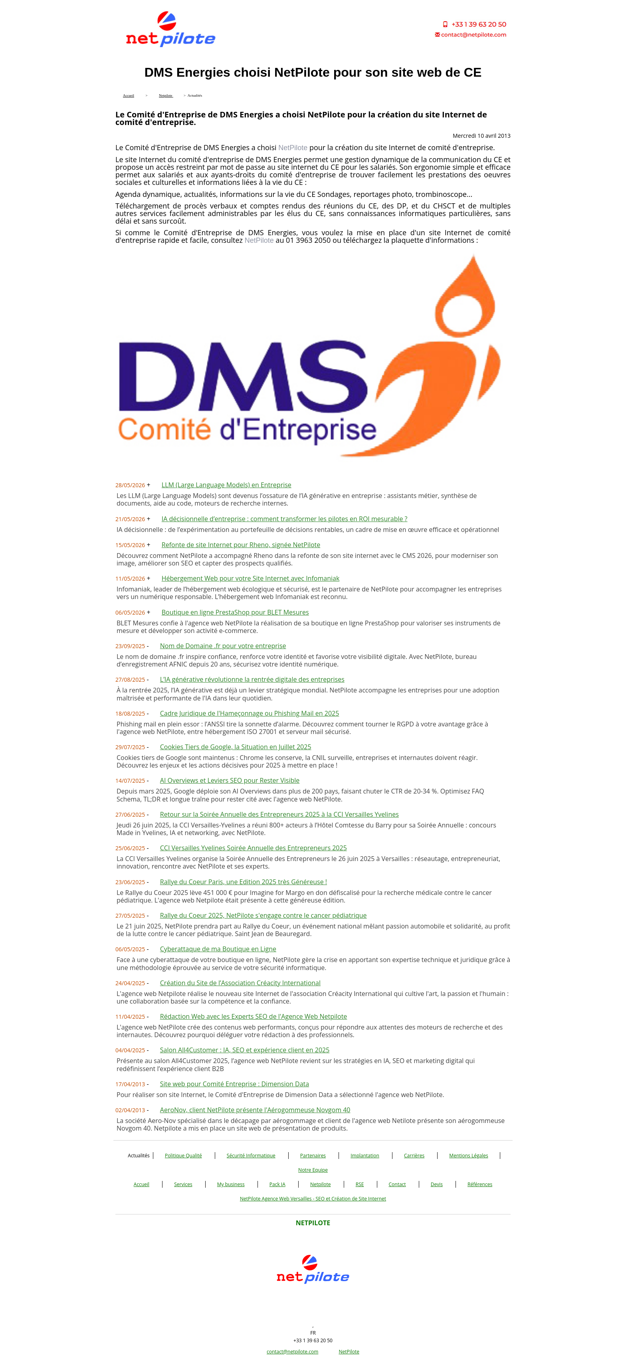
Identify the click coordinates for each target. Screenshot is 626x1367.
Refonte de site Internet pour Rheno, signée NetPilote (241, 544)
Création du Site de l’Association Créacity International (240, 982)
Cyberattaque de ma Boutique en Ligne (218, 948)
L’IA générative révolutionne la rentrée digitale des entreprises (252, 679)
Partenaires (313, 1155)
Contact (397, 1184)
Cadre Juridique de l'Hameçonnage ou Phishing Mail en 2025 (249, 713)
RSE (360, 1184)
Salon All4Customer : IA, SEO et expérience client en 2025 (245, 1050)
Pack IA (277, 1184)
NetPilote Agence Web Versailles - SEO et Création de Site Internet (313, 1198)
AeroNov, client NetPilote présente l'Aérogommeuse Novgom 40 (255, 1109)
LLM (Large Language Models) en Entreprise (226, 484)
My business (231, 1184)
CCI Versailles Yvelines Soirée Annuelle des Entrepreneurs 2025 (253, 847)
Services (183, 1184)
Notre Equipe (313, 1170)
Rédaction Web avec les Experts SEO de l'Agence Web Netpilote (253, 1016)
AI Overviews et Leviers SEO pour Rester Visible (230, 780)
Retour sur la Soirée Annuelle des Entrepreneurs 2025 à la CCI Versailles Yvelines (279, 814)
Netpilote (320, 1184)
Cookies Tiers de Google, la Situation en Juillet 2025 (235, 746)
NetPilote (349, 1351)
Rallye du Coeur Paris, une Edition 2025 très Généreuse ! (243, 881)
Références (480, 1184)
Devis (437, 1184)
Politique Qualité (183, 1155)
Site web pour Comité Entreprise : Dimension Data (234, 1083)
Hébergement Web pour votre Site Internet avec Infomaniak (251, 578)
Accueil (141, 1184)
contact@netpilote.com (292, 1351)
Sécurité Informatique (251, 1155)
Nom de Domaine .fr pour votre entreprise (223, 645)
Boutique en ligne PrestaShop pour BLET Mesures (235, 612)
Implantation (365, 1155)
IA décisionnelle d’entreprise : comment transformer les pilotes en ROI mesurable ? (285, 518)
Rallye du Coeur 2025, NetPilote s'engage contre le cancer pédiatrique (263, 915)
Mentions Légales (468, 1155)
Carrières (414, 1155)
